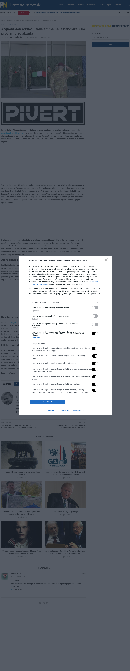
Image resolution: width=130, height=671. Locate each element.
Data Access (65, 410)
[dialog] (65, 335)
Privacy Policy (78, 410)
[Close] (107, 260)
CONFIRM (47, 402)
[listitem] (65, 302)
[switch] (95, 307)
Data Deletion (51, 410)
